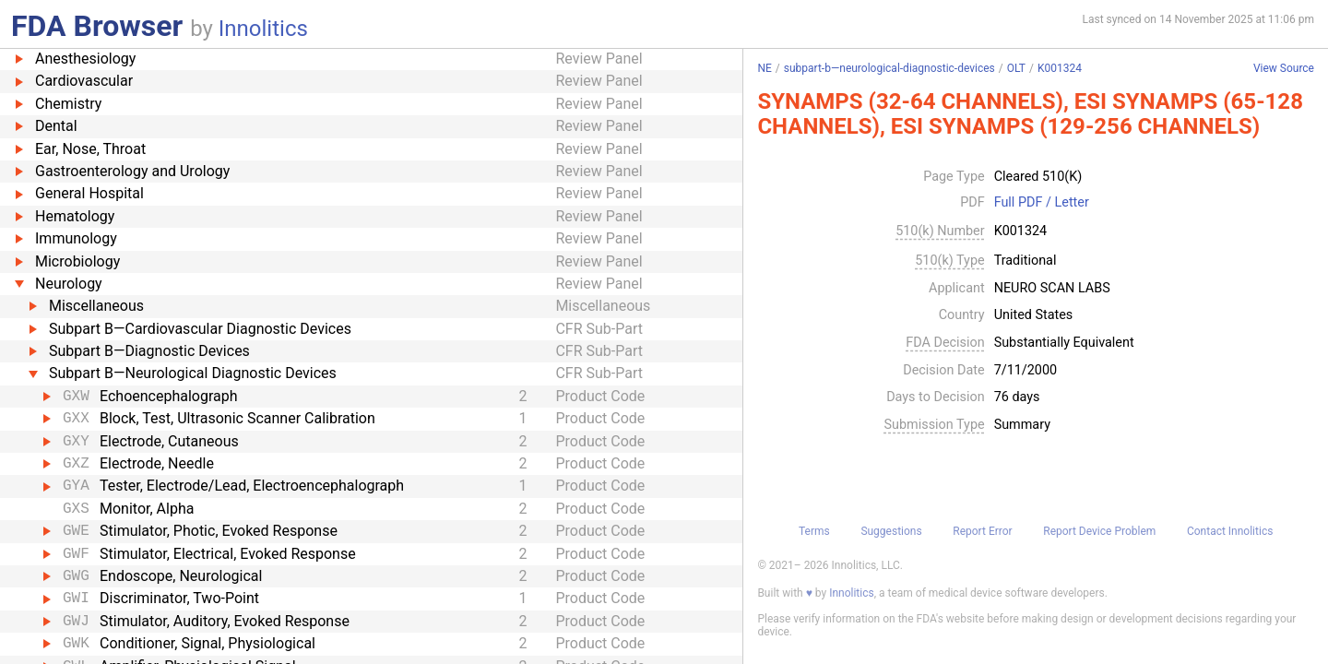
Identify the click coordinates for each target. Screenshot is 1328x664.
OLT (1016, 68)
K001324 (1060, 68)
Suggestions (890, 531)
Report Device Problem (1099, 531)
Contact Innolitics (1230, 531)
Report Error (982, 531)
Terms (814, 531)
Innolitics (263, 29)
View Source (1283, 69)
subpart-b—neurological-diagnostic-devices (889, 68)
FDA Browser (97, 25)
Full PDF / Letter (1041, 203)
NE (764, 68)
